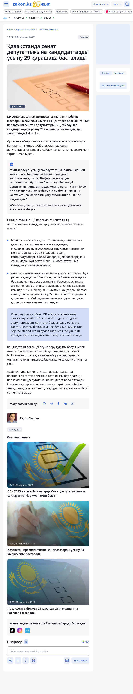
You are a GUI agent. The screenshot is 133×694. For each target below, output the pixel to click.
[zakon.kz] (31, 4)
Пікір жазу (80, 660)
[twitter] (72, 404)
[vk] (65, 404)
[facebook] (58, 404)
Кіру (87, 641)
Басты (10, 29)
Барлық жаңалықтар (25, 29)
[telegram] (51, 404)
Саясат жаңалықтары (48, 29)
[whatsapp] (44, 404)
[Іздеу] (127, 4)
